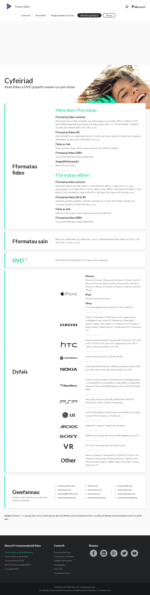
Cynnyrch (25, 15)
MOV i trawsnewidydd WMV (18, 564)
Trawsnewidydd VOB (14, 560)
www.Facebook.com (67, 497)
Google (114, 553)
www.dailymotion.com (68, 493)
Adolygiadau (59, 564)
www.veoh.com (125, 489)
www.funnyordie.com (127, 497)
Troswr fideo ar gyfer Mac (16, 556)
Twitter (124, 553)
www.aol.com (94, 493)
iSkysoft (138, 6)
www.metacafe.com (97, 497)
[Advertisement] (75, 43)
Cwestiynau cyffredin (64, 556)
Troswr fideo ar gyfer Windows (19, 552)
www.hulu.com (64, 489)
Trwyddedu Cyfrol (62, 573)
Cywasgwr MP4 (12, 569)
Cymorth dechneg (62, 552)
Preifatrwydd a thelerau (85, 590)
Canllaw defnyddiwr (63, 560)
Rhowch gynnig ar (89, 15)
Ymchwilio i (40, 15)
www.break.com (125, 486)
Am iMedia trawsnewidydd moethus (55, 590)
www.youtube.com (66, 486)
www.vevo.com (95, 489)
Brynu (109, 15)
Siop (127, 6)
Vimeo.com (93, 486)
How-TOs (58, 569)
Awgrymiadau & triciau (62, 15)
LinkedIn (103, 553)
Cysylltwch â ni (104, 590)
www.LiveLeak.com (126, 493)
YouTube (134, 553)
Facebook (93, 553)
